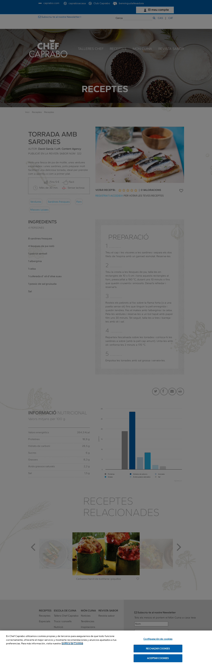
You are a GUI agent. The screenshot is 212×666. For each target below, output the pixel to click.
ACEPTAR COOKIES (158, 658)
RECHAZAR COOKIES (158, 648)
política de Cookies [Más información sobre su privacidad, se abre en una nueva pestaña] (72, 643)
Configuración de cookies (157, 639)
